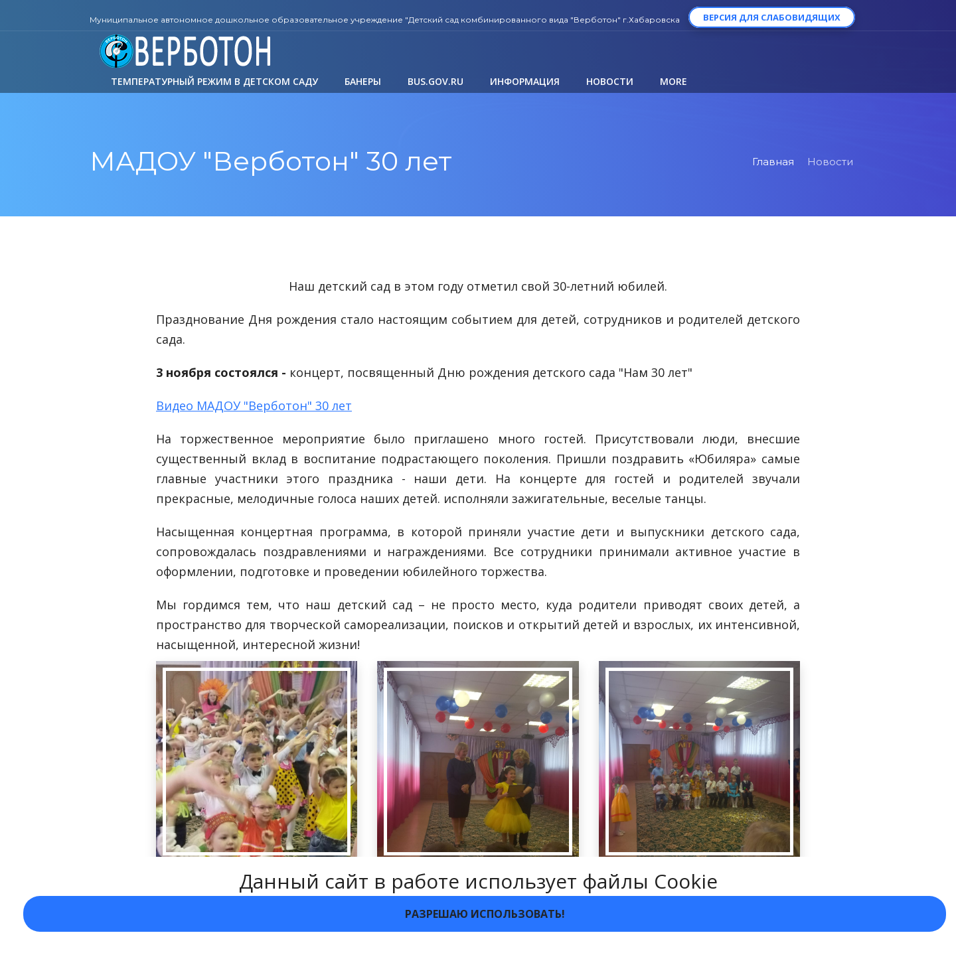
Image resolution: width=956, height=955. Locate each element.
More (673, 81)
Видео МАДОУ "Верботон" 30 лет (254, 405)
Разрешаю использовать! (485, 914)
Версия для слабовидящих (771, 17)
